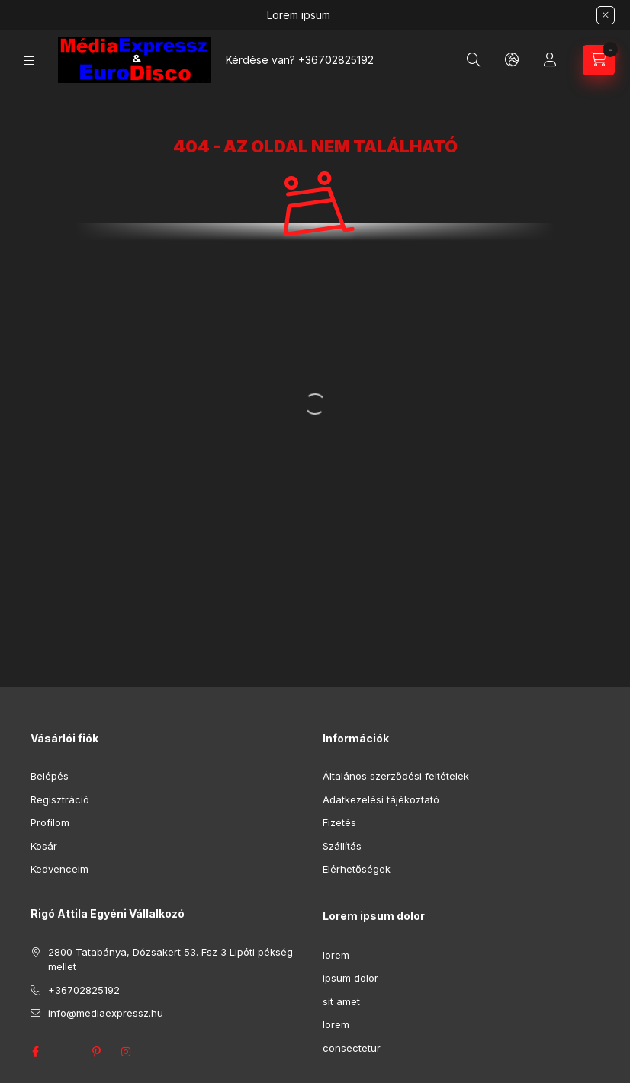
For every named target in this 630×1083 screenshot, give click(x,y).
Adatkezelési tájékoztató (381, 799)
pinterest (96, 1052)
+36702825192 (336, 59)
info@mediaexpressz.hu (105, 1013)
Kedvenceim (59, 869)
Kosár (44, 846)
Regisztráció (60, 799)
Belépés (50, 776)
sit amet (341, 1001)
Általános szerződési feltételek (396, 776)
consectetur (352, 1048)
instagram (126, 1052)
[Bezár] (605, 15)
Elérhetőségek (357, 869)
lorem (336, 955)
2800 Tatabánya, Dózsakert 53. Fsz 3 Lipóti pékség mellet (170, 959)
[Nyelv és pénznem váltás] (512, 60)
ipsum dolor (350, 978)
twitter (65, 1052)
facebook (35, 1052)
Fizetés (339, 822)
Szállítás (342, 846)
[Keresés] (473, 60)
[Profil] (550, 60)
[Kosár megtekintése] (599, 60)
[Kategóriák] (29, 60)
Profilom (50, 822)
